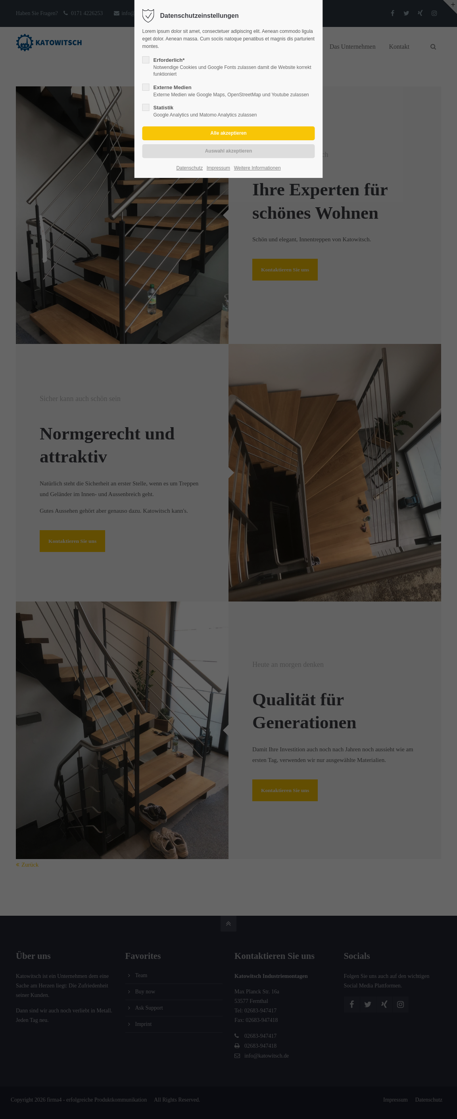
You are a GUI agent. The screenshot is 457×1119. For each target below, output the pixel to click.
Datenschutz (189, 168)
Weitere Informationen (257, 168)
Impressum (218, 168)
